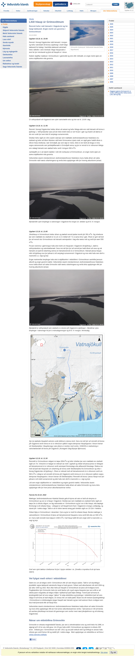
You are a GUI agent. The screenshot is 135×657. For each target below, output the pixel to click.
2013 (111, 61)
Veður (18, 11)
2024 (111, 30)
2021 (111, 38)
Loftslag (70, 11)
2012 (111, 64)
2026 (111, 24)
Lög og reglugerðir (10, 52)
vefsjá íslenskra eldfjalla (38, 635)
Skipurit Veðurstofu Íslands (13, 30)
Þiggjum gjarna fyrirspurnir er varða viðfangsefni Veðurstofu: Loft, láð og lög (121, 92)
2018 (111, 47)
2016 (111, 53)
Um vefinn (7, 61)
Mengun (93, 11)
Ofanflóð (58, 11)
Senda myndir (8, 42)
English (76, 4)
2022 (111, 35)
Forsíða (6, 11)
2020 (111, 41)
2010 (111, 70)
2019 (111, 44)
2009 (111, 73)
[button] (31, 19)
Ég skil (113, 652)
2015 (111, 56)
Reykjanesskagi (43, 4)
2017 (111, 50)
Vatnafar (46, 11)
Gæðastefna (7, 55)
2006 (111, 82)
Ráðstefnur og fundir (11, 64)
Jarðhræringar (32, 11)
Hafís (82, 11)
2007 (111, 79)
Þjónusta (6, 49)
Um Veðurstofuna (110, 11)
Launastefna (8, 58)
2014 (111, 59)
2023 (111, 33)
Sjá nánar (104, 652)
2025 (111, 27)
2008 (111, 76)
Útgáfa (5, 27)
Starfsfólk (6, 45)
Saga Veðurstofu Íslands (12, 67)
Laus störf (7, 39)
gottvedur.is (60, 4)
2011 (111, 67)
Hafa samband (8, 36)
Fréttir (5, 24)
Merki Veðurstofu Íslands (12, 33)
